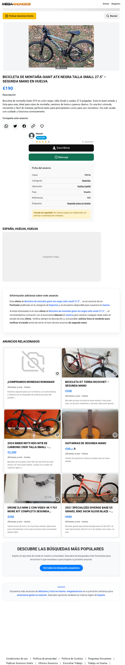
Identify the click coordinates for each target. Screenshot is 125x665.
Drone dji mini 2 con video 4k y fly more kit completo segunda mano (32, 511)
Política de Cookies (72, 658)
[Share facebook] (24, 126)
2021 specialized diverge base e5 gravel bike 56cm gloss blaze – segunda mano (89, 511)
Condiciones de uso (17, 658)
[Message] (61, 157)
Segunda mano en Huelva (79, 203)
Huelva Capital (84, 186)
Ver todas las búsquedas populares (61, 568)
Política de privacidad (44, 658)
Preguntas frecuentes (99, 658)
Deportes (86, 180)
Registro (115, 3)
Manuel (39, 133)
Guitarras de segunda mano (85, 443)
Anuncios (87, 142)
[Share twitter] (15, 126)
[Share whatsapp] (6, 126)
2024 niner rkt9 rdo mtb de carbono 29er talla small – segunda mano (28, 447)
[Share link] (33, 126)
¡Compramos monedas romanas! (31, 381)
